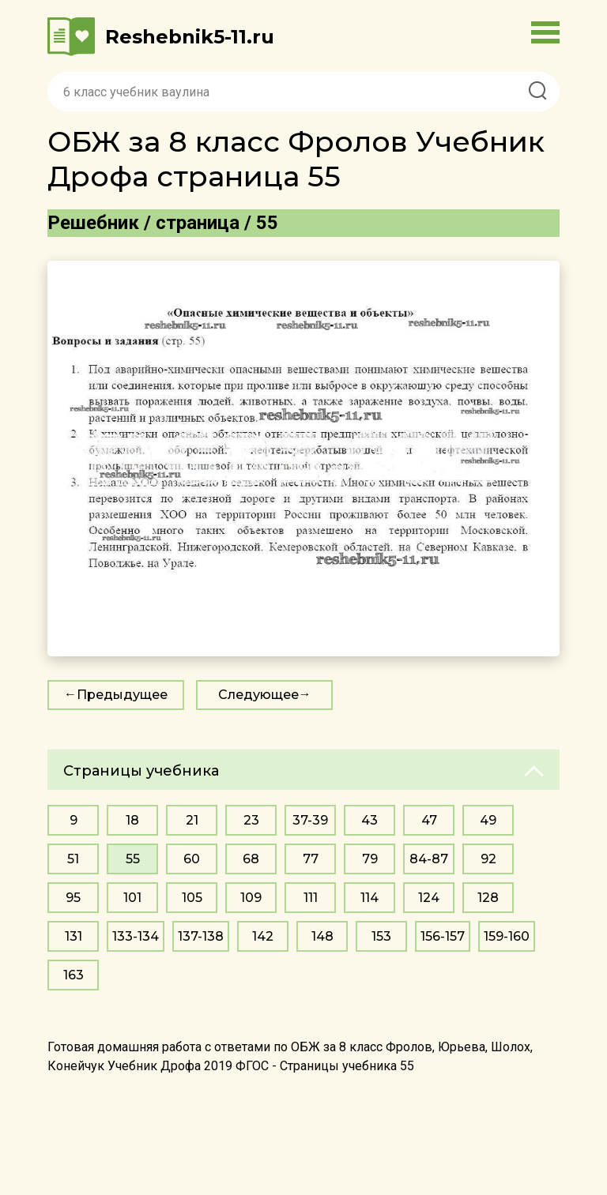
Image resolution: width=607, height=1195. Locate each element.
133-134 (135, 936)
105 (192, 897)
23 (251, 820)
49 (488, 820)
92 (488, 858)
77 (311, 858)
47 (429, 820)
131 (73, 936)
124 (428, 897)
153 (381, 936)
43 (369, 820)
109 (251, 897)
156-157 (442, 936)
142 (262, 936)
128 (488, 897)
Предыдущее (122, 694)
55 (133, 858)
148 (322, 936)
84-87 (428, 858)
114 (369, 897)
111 (311, 897)
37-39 (310, 820)
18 (132, 820)
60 (191, 858)
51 (73, 858)
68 (251, 858)
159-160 (507, 936)
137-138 (201, 936)
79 (370, 858)
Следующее (258, 694)
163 (73, 975)
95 (73, 897)
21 (192, 820)
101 (132, 897)
